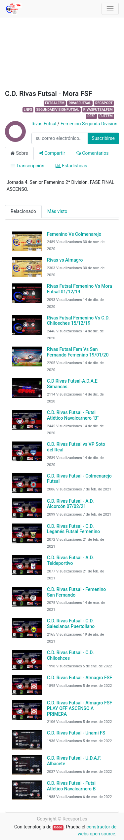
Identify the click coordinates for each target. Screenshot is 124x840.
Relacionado (23, 211)
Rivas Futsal (43, 123)
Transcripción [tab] (27, 165)
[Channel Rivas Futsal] (15, 138)
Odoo (58, 827)
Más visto (57, 211)
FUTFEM (106, 116)
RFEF (91, 116)
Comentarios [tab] (92, 153)
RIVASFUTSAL (79, 103)
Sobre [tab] (19, 153)
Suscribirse (103, 138)
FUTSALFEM (54, 103)
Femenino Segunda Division (89, 123)
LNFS (28, 109)
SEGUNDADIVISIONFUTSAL (57, 109)
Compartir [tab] (52, 153)
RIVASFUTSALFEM (98, 109)
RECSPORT (104, 103)
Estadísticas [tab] (71, 165)
